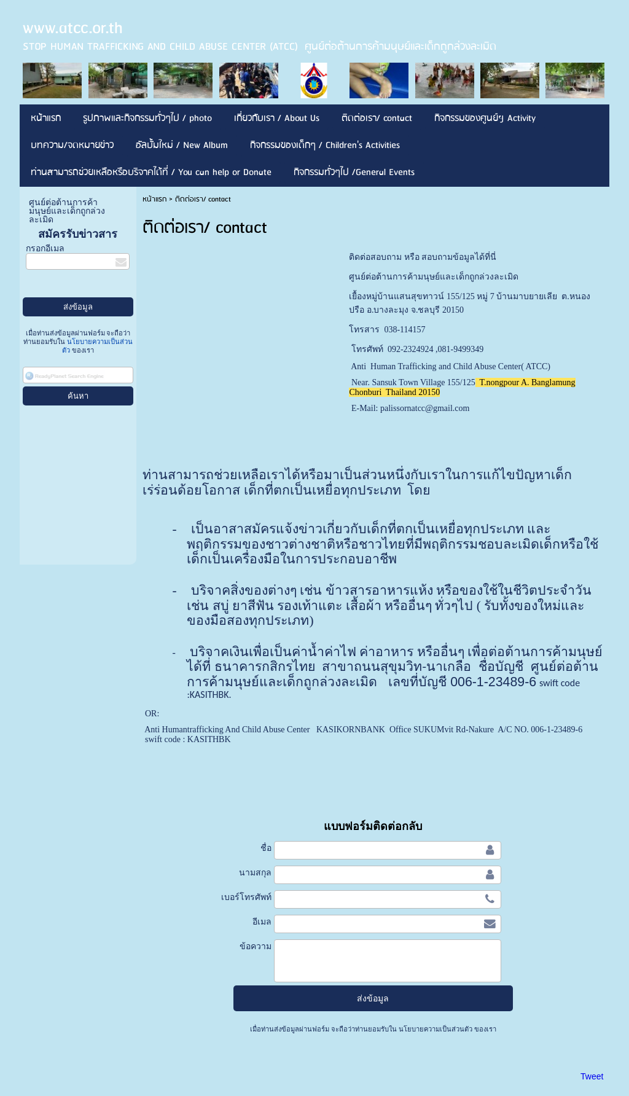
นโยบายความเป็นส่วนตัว (435, 1029)
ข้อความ (256, 946)
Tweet (591, 1076)
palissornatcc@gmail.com (424, 408)
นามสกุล (255, 872)
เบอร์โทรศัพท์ (246, 897)
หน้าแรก (154, 199)
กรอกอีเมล (45, 248)
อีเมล (262, 921)
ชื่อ (266, 848)
